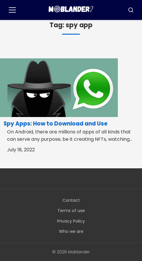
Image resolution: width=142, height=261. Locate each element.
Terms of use (71, 210)
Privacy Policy (71, 221)
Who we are (71, 231)
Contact (71, 200)
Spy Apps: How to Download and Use (56, 124)
